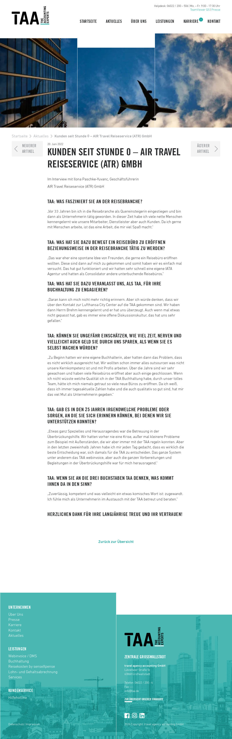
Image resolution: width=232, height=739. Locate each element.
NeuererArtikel (29, 149)
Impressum (33, 724)
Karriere (191, 21)
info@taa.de (131, 691)
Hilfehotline (17, 698)
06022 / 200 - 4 (144, 682)
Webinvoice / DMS (22, 656)
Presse (216, 9)
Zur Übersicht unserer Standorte (143, 699)
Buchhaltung (18, 661)
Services (15, 677)
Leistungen (165, 21)
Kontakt (214, 21)
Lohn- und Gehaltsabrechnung (32, 672)
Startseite (88, 21)
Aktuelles (114, 21)
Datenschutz (16, 724)
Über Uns (139, 21)
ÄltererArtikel (203, 149)
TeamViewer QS (200, 9)
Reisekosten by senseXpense (31, 667)
